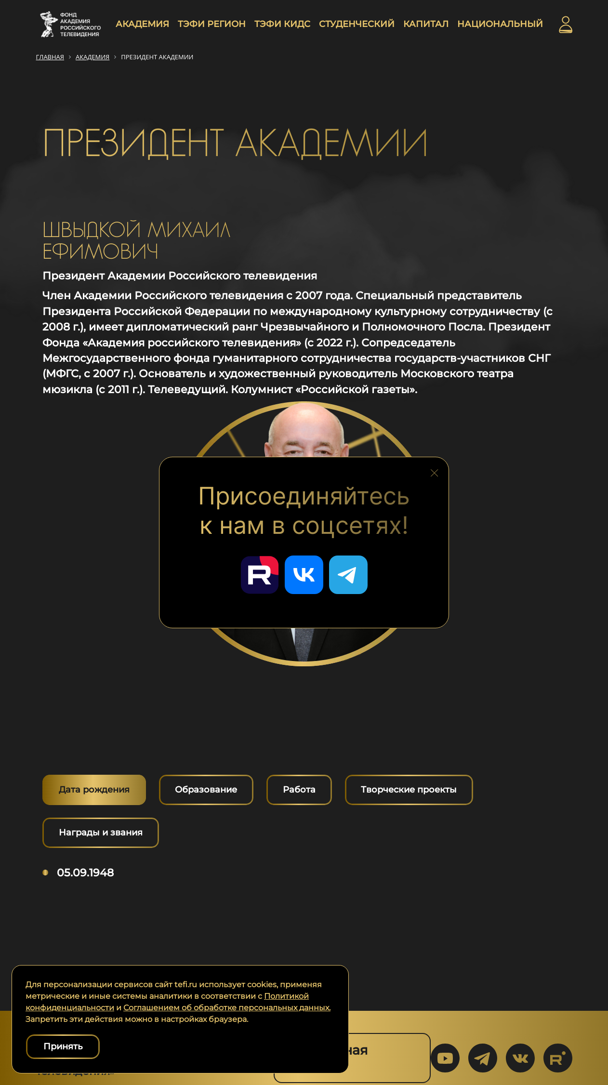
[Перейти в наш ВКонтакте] (304, 575)
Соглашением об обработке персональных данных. (226, 1007)
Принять (62, 1046)
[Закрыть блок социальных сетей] (434, 470)
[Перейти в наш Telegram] (348, 575)
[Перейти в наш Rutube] (259, 575)
